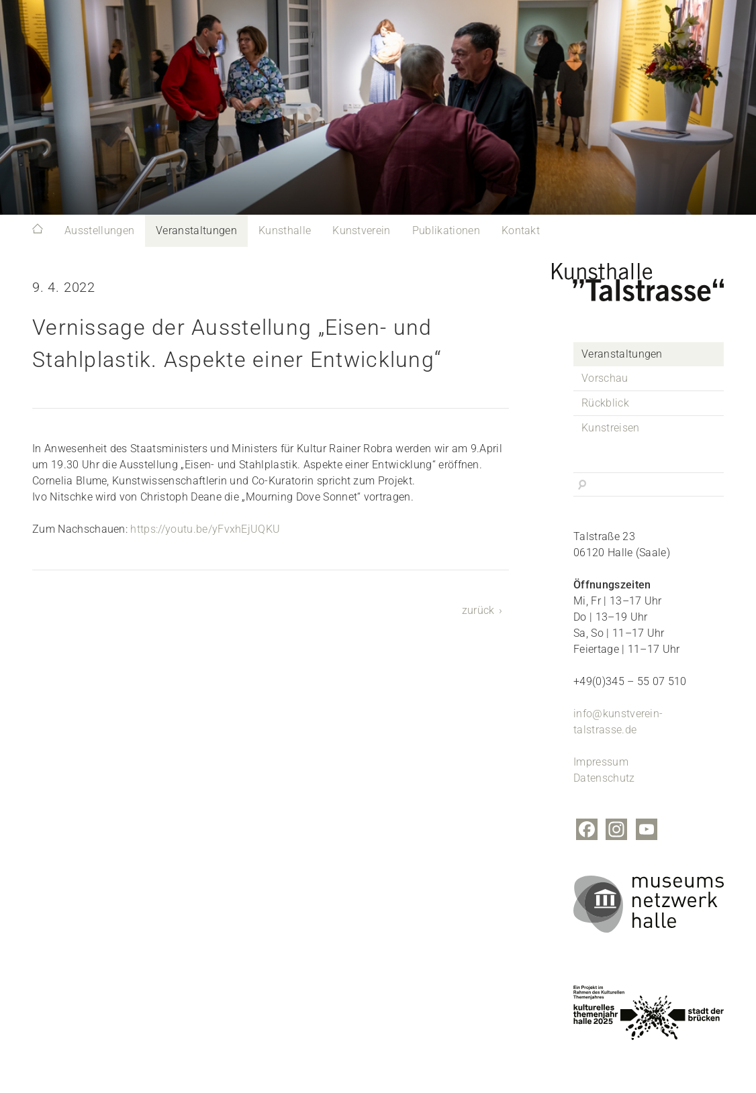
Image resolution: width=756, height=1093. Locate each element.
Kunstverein (361, 230)
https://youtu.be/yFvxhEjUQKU (205, 529)
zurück (478, 610)
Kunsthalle (284, 230)
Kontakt (521, 230)
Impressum (600, 762)
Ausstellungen (99, 230)
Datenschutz (604, 778)
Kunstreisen (610, 427)
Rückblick (605, 403)
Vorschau (604, 378)
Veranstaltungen (196, 230)
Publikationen (446, 230)
